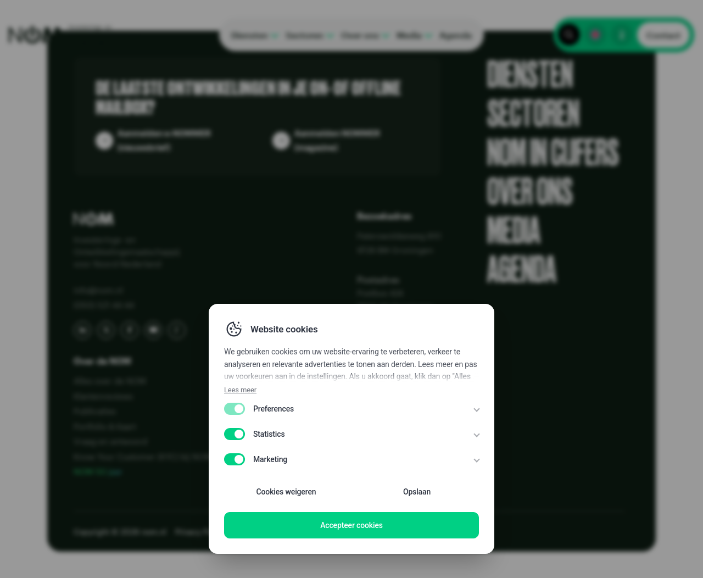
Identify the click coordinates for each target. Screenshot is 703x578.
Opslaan (417, 491)
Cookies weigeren (286, 491)
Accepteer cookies (351, 525)
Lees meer (240, 390)
